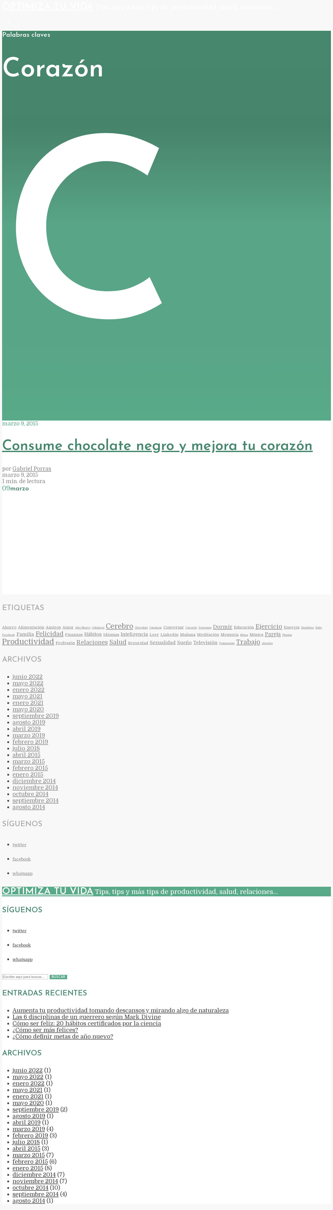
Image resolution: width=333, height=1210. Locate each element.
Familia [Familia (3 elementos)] (25, 634)
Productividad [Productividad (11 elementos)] (28, 641)
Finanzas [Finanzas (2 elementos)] (74, 635)
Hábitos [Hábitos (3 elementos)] (93, 634)
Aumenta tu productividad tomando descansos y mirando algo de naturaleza (120, 1010)
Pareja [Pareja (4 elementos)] (273, 634)
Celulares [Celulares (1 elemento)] (98, 627)
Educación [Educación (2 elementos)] (244, 627)
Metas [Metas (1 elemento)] (244, 635)
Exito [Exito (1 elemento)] (318, 627)
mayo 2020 (28, 709)
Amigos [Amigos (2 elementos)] (53, 627)
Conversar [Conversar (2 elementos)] (173, 627)
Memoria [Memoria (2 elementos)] (230, 635)
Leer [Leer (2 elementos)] (154, 635)
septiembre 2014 (35, 800)
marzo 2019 (28, 735)
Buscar (58, 977)
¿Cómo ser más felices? (45, 1030)
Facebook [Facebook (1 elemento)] (8, 635)
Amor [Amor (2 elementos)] (68, 627)
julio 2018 (26, 748)
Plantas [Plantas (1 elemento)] (287, 635)
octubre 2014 (30, 794)
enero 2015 (27, 774)
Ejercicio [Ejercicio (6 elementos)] (268, 626)
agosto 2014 (28, 807)
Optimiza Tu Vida (47, 7)
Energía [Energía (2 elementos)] (291, 627)
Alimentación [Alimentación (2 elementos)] (31, 627)
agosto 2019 (28, 722)
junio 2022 (27, 676)
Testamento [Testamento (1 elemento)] (227, 643)
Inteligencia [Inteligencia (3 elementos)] (134, 634)
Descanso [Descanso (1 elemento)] (205, 627)
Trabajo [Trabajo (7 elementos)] (248, 642)
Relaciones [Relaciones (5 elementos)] (92, 642)
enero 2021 (27, 703)
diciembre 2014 (34, 781)
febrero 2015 (30, 768)
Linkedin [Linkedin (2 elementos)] (169, 635)
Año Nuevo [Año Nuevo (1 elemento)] (82, 627)
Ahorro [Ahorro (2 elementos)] (9, 627)
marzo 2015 (28, 761)
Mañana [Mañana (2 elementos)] (187, 635)
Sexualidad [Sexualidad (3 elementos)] (163, 642)
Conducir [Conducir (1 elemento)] (155, 627)
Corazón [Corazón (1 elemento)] (191, 627)
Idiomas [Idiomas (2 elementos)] (111, 635)
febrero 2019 (30, 742)
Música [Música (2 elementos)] (256, 635)
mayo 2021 (27, 696)
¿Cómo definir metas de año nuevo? (62, 1036)
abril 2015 (26, 755)
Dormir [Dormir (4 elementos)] (222, 627)
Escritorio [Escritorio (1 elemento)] (307, 627)
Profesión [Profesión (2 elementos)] (65, 643)
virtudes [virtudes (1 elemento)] (267, 643)
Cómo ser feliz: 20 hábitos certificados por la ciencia (86, 1023)
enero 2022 (28, 689)
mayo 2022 (27, 683)
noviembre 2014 (35, 787)
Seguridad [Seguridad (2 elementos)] (138, 643)
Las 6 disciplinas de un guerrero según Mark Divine (86, 1017)
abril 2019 (26, 729)
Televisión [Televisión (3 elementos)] (205, 642)
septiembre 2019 (35, 716)
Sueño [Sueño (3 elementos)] (184, 642)
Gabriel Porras (31, 469)
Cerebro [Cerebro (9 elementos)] (119, 626)
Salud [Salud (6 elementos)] (117, 642)
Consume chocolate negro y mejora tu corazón (157, 446)
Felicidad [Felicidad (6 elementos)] (49, 633)
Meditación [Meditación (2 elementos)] (208, 635)
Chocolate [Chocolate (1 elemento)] (141, 627)
